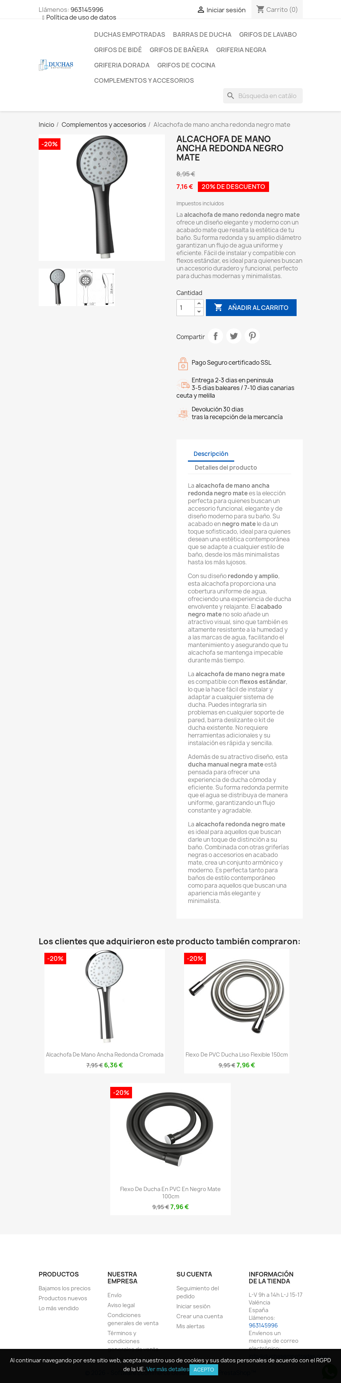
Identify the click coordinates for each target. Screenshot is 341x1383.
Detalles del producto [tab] (226, 468)
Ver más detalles (168, 1369)
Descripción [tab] (211, 454)
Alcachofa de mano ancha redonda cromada (104, 1054)
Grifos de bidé (118, 50)
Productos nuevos (63, 1298)
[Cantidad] (185, 307)
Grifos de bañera (179, 50)
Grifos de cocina (186, 65)
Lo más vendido (59, 1308)
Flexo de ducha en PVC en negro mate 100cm (170, 1192)
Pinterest (252, 336)
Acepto (204, 1369)
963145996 (86, 9)
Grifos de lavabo (268, 34)
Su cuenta (194, 1274)
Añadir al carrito (251, 308)
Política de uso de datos (81, 17)
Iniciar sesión (193, 1306)
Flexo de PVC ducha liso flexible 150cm (237, 1054)
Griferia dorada (122, 65)
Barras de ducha (202, 34)
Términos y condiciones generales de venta (133, 1341)
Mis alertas (190, 1326)
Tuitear (233, 336)
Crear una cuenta (199, 1316)
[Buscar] (263, 95)
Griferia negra (241, 50)
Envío (115, 1295)
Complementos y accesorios (144, 80)
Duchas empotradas (129, 34)
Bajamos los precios (65, 1288)
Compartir (215, 336)
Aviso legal (121, 1305)
